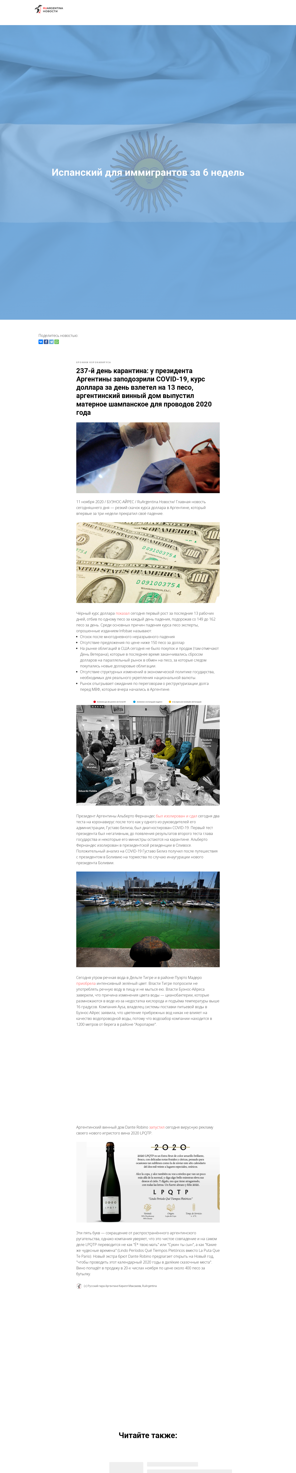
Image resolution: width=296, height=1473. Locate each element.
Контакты (252, 9)
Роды (189, 9)
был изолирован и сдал (176, 819)
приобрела (86, 986)
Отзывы (231, 9)
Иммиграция (169, 9)
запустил (157, 1130)
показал (123, 616)
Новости (146, 9)
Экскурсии (123, 9)
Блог (203, 9)
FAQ (216, 9)
